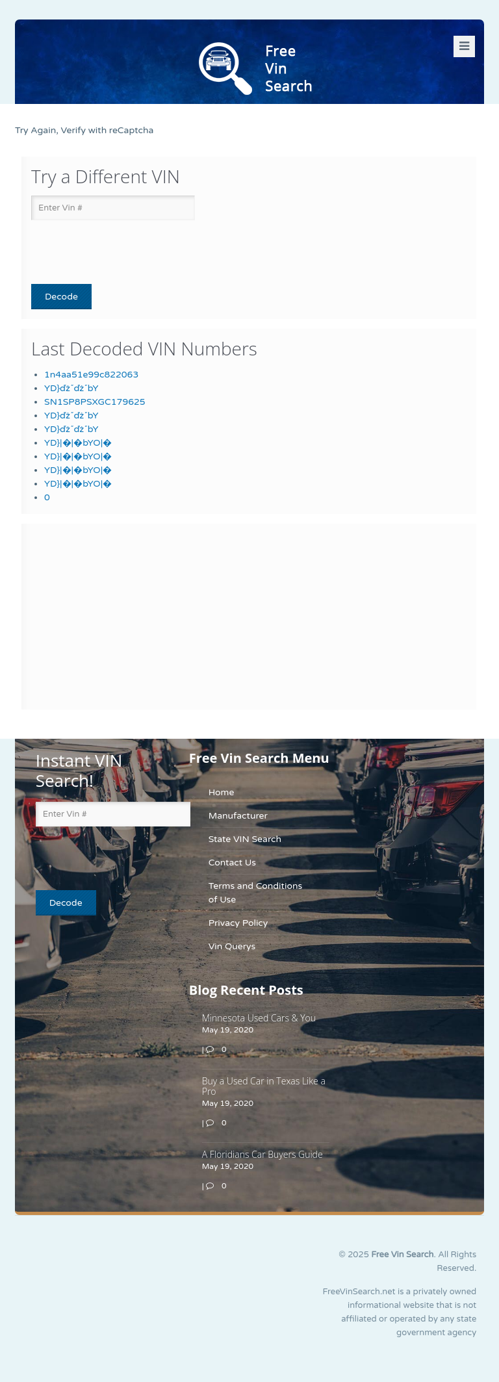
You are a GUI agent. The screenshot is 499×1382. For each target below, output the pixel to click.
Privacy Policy (238, 922)
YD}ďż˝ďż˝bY (71, 388)
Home (222, 792)
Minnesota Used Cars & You (259, 1018)
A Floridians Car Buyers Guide (262, 1154)
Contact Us (232, 862)
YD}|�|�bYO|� (78, 442)
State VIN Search (245, 839)
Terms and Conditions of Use (255, 892)
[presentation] (107, 252)
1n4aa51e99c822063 (91, 374)
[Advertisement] (112, 614)
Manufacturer (238, 815)
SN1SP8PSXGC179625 (95, 401)
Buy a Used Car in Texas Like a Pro (264, 1086)
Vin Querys (232, 946)
